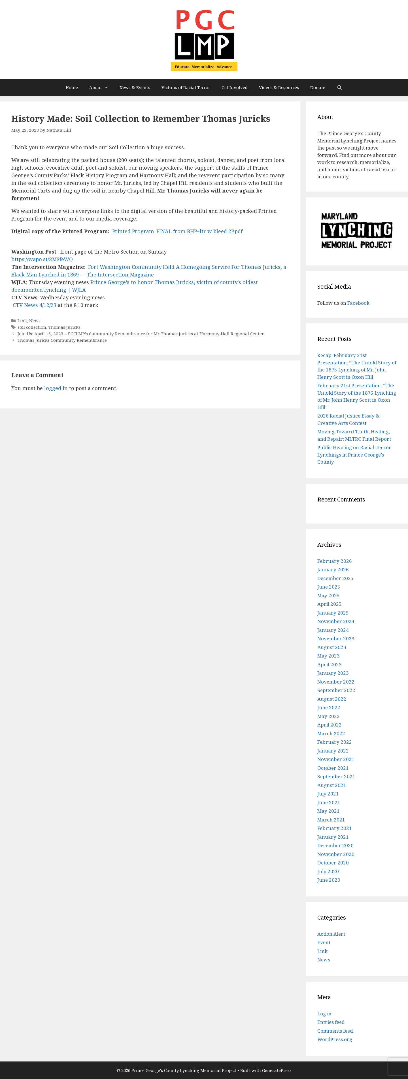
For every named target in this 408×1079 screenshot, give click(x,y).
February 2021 (334, 828)
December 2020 (335, 845)
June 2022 (328, 707)
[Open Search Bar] (339, 87)
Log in (324, 1013)
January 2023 (333, 673)
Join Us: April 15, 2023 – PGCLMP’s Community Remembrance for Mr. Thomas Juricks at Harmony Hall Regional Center (141, 333)
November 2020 (335, 854)
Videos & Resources (279, 87)
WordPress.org (334, 1039)
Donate (317, 87)
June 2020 (328, 880)
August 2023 (331, 647)
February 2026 (334, 561)
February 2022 (334, 742)
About (101, 87)
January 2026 (333, 569)
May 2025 (328, 595)
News (35, 320)
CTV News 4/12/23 (34, 305)
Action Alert (331, 934)
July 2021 (328, 793)
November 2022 (335, 681)
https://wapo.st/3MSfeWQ (42, 259)
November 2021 (335, 759)
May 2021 (328, 811)
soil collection (32, 327)
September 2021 (336, 776)
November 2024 (335, 621)
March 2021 (331, 819)
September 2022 (336, 690)
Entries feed (331, 1022)
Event (323, 942)
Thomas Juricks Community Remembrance (62, 340)
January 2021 (333, 837)
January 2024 (333, 630)
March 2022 (331, 733)
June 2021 (328, 802)
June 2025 (328, 586)
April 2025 (329, 604)
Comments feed (335, 1031)
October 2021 (333, 768)
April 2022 (329, 724)
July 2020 (328, 871)
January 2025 (333, 612)
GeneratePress (277, 1070)
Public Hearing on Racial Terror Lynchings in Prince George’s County (354, 454)
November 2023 (335, 638)
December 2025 (335, 578)
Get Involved (235, 87)
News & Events (135, 87)
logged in (56, 388)
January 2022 (333, 750)
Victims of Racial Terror (186, 87)
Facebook (358, 303)
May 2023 (328, 655)
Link (22, 320)
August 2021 (331, 785)
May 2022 (328, 716)
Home (72, 87)
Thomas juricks (64, 327)
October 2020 (333, 862)
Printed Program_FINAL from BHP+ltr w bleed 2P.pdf (177, 231)
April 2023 (329, 664)
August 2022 (331, 699)
